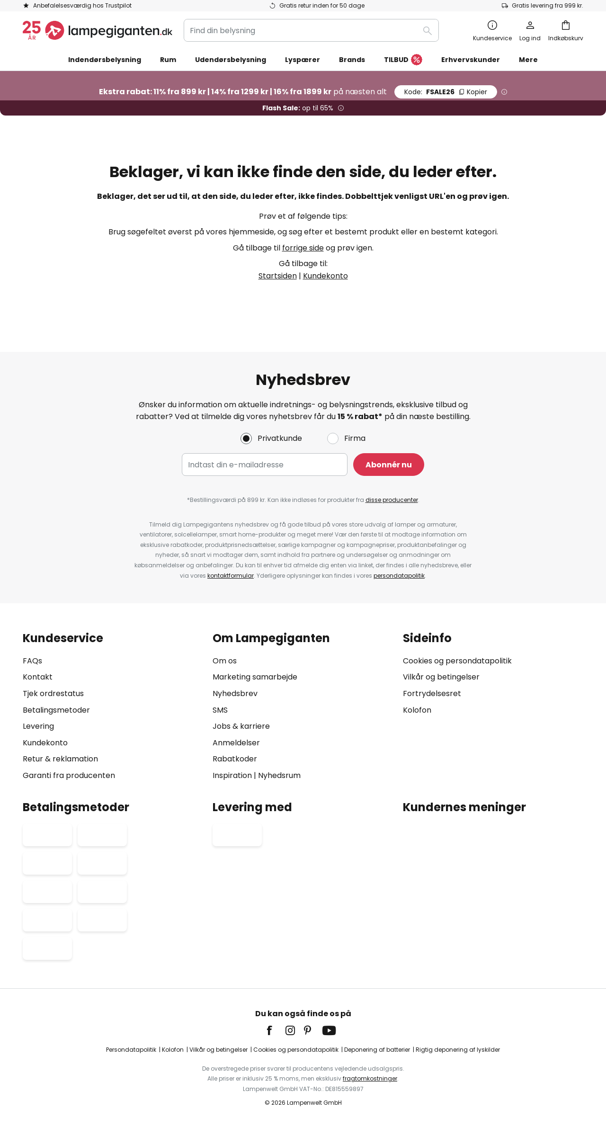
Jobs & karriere (241, 726)
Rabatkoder (235, 759)
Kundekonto (325, 275)
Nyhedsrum (279, 775)
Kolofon (417, 710)
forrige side (303, 247)
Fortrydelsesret (432, 693)
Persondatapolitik (131, 1050)
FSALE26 (445, 92)
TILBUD (403, 60)
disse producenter (391, 500)
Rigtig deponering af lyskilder (458, 1050)
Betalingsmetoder (56, 710)
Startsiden (277, 275)
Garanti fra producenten (69, 775)
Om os (225, 660)
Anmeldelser (236, 742)
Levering (38, 726)
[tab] (113, 707)
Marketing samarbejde (255, 677)
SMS (220, 710)
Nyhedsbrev (235, 693)
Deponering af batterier (377, 1050)
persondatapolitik (399, 576)
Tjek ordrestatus (53, 693)
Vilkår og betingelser (441, 677)
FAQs (32, 660)
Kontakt (38, 677)
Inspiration (232, 775)
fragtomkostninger (370, 1078)
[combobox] (311, 30)
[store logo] (97, 30)
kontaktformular (230, 576)
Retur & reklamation (60, 759)
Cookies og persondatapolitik (457, 660)
